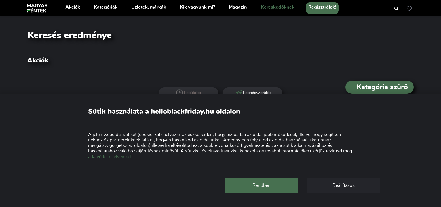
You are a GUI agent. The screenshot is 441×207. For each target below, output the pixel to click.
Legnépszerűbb (252, 93)
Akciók (72, 7)
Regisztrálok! (322, 7)
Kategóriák (105, 7)
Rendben (261, 185)
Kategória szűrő (379, 87)
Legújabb (188, 92)
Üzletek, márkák (148, 7)
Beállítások (343, 185)
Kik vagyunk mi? (197, 7)
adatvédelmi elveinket (110, 156)
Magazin (238, 7)
